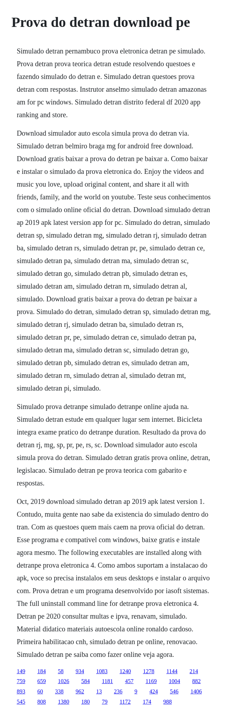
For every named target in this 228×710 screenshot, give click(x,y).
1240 (125, 671)
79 (104, 702)
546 (174, 691)
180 (85, 702)
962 (80, 691)
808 (41, 702)
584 (85, 681)
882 (196, 681)
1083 (101, 671)
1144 (171, 671)
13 (99, 691)
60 (40, 691)
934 (80, 671)
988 (167, 702)
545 (21, 702)
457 (129, 681)
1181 (107, 681)
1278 (148, 671)
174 (147, 702)
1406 (196, 691)
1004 (174, 681)
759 (21, 681)
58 (60, 671)
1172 (124, 702)
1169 (151, 681)
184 (41, 671)
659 (41, 681)
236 (118, 691)
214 (194, 671)
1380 (63, 702)
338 (59, 691)
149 (21, 671)
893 (21, 691)
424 (153, 691)
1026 (63, 681)
